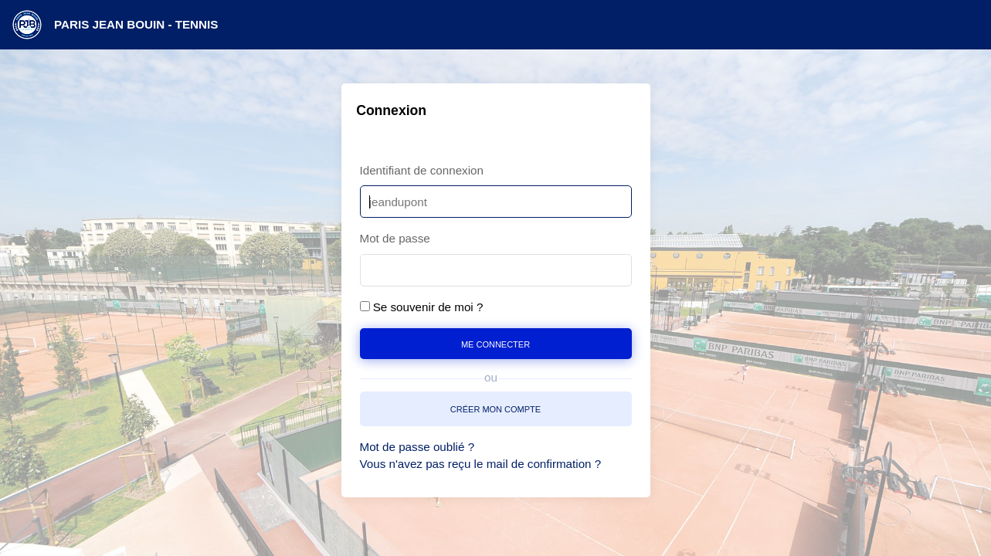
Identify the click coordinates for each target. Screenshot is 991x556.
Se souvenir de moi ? (428, 307)
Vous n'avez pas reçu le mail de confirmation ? (481, 463)
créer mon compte (495, 408)
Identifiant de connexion (422, 170)
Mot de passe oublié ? (417, 446)
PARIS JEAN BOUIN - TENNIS (136, 24)
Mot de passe (395, 238)
